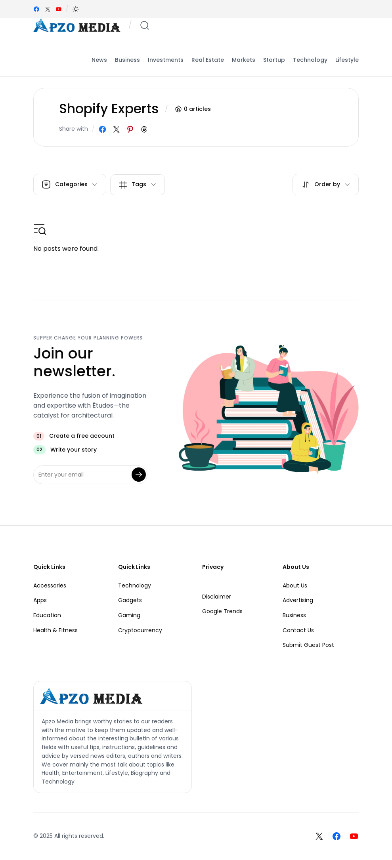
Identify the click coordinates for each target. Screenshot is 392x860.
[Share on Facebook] (102, 129)
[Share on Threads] (144, 129)
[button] (75, 9)
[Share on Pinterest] (130, 129)
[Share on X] (116, 129)
